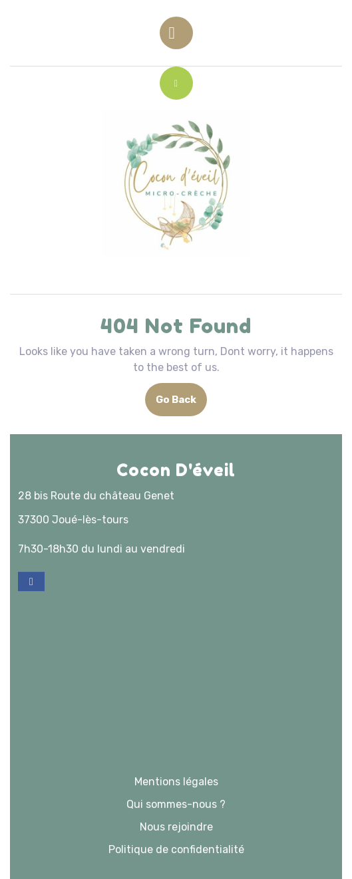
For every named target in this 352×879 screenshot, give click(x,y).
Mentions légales (176, 838)
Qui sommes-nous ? (176, 860)
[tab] (176, 33)
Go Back (181, 403)
